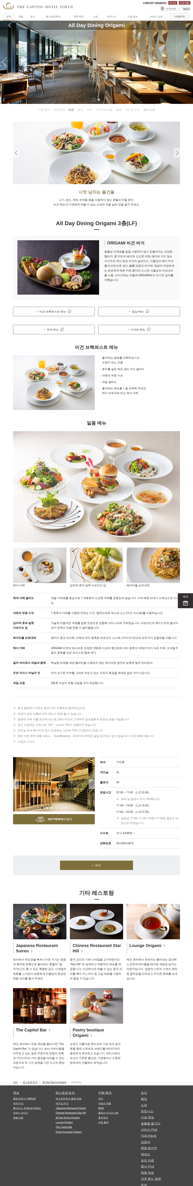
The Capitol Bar (31, 1030)
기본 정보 (44, 109)
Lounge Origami (145, 945)
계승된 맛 (59, 109)
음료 (119, 109)
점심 (80, 109)
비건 (71, 109)
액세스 (186, 9)
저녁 (89, 109)
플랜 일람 (149, 109)
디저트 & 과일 (104, 109)
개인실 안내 (132, 109)
